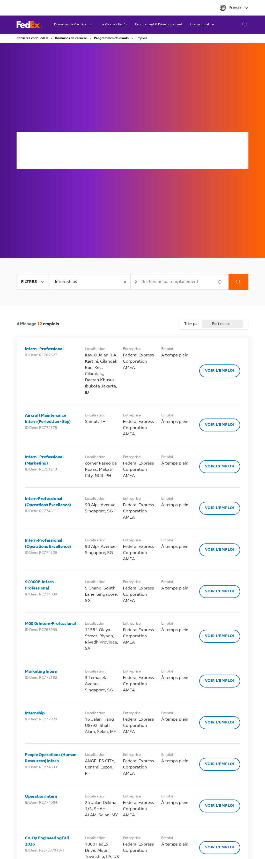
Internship (35, 713)
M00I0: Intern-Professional (50, 624)
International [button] (202, 25)
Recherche (238, 282)
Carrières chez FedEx (32, 38)
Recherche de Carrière (243, 24)
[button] (125, 282)
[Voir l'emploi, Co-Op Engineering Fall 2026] (219, 847)
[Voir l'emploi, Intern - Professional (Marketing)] (219, 466)
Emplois (141, 38)
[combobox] (89, 282)
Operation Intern (41, 797)
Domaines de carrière (71, 38)
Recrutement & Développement (158, 24)
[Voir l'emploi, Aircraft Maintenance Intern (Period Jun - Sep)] (219, 425)
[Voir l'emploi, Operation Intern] (219, 806)
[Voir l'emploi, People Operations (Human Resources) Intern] (219, 764)
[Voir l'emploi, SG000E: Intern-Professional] (219, 591)
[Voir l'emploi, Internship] (219, 722)
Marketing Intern (41, 672)
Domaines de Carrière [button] (73, 25)
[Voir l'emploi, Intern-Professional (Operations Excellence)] (219, 508)
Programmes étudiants (111, 38)
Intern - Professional (44, 349)
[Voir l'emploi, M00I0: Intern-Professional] (219, 636)
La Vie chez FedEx (113, 24)
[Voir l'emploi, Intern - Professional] (219, 370)
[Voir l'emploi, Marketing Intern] (219, 681)
